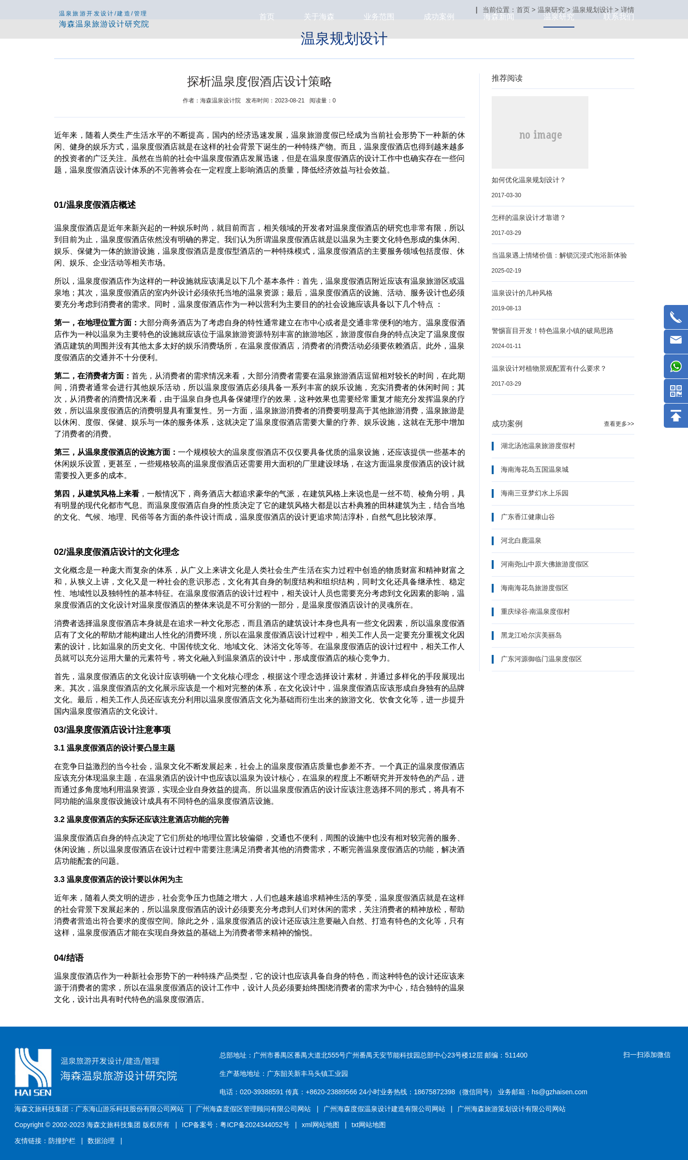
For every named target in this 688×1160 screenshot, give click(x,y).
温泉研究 (558, 17)
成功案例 (439, 17)
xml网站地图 (320, 1125)
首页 (267, 17)
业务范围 (379, 17)
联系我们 (618, 17)
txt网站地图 (368, 1125)
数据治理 (101, 1141)
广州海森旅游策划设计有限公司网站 (511, 1109)
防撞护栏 (61, 1141)
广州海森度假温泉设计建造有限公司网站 (384, 1109)
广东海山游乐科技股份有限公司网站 (129, 1109)
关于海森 (319, 17)
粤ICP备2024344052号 (254, 1125)
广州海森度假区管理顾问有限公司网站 (253, 1109)
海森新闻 (498, 17)
